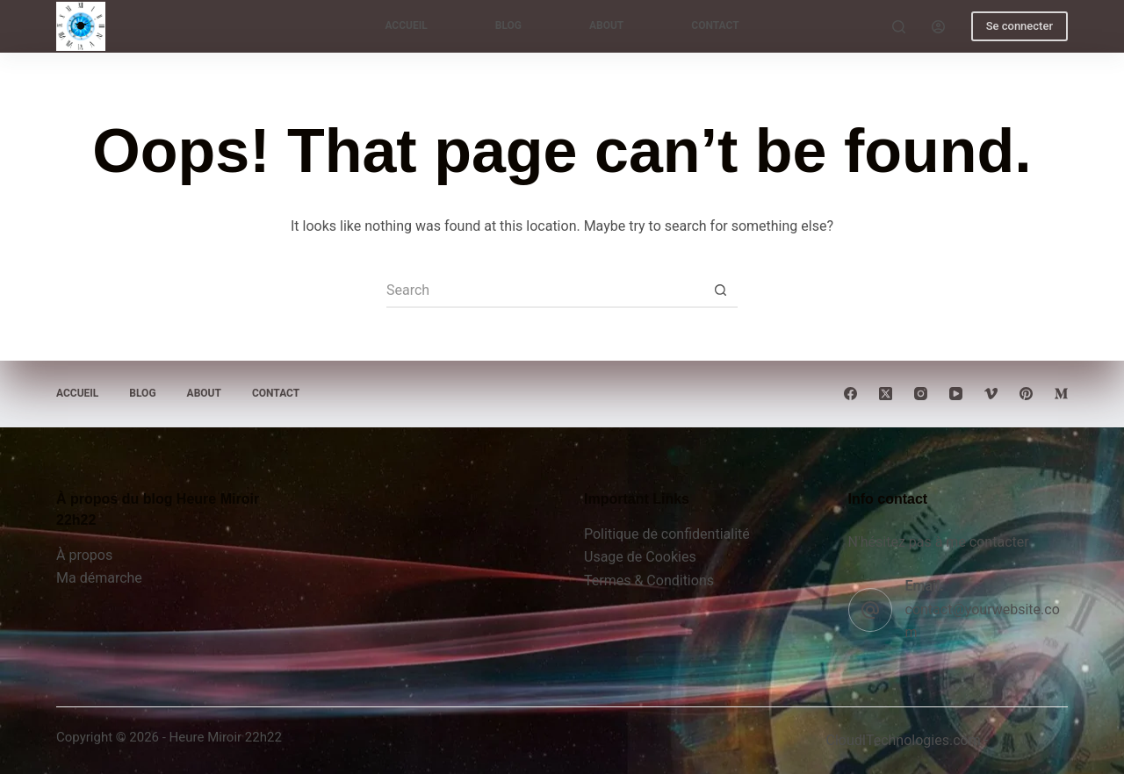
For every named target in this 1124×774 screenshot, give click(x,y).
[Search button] (720, 290)
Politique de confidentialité (667, 534)
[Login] (938, 26)
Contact (715, 25)
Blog (508, 25)
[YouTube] (955, 393)
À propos (84, 555)
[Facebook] (850, 393)
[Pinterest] (1026, 393)
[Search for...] (544, 290)
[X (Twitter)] (885, 393)
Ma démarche (99, 578)
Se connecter (1019, 25)
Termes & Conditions (649, 580)
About (606, 25)
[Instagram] (920, 393)
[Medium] (1061, 393)
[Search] (898, 26)
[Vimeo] (991, 393)
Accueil (406, 25)
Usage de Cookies (640, 556)
